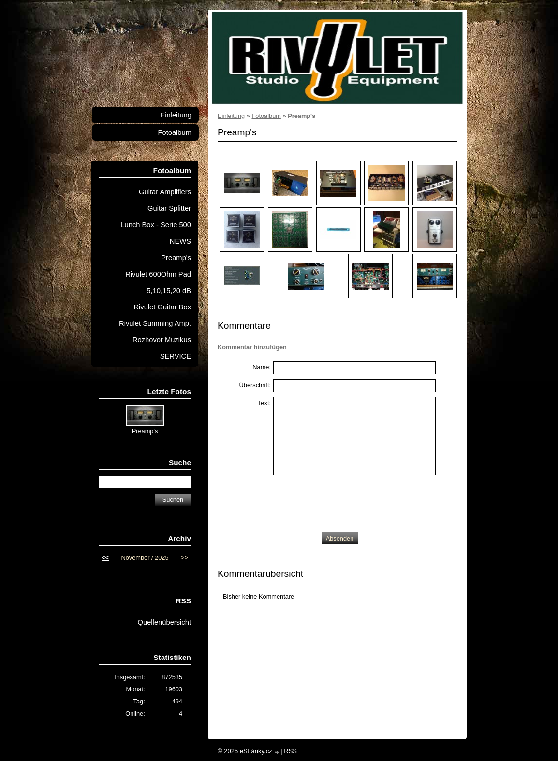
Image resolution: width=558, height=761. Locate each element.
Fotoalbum (265, 115)
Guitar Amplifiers (165, 192)
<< (105, 557)
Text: (264, 403)
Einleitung (231, 115)
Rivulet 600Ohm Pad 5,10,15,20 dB (158, 282)
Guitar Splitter (169, 208)
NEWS (180, 241)
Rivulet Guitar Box (162, 307)
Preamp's (176, 258)
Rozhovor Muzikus (161, 340)
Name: (261, 367)
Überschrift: (255, 385)
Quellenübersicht (164, 622)
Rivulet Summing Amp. (155, 323)
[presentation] (346, 501)
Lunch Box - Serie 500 (155, 225)
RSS (290, 751)
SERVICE (175, 356)
